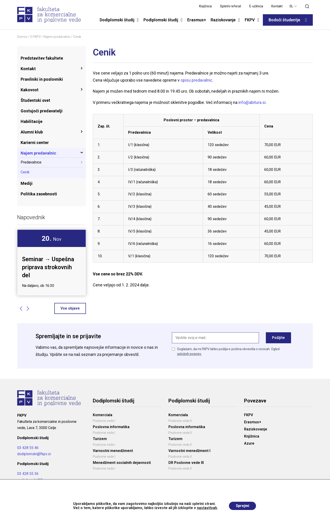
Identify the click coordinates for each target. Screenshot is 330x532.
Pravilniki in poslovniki (42, 79)
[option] (51, 262)
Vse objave (70, 308)
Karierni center (35, 142)
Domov (22, 37)
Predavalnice (31, 162)
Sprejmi (242, 506)
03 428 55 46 (27, 448)
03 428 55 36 (27, 473)
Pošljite (278, 337)
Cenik (25, 172)
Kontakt (28, 68)
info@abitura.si (252, 102)
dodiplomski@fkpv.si (34, 454)
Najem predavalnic (57, 37)
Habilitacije (31, 121)
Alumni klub (32, 132)
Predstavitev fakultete (42, 58)
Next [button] (27, 308)
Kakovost (29, 89)
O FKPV (35, 37)
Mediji (27, 183)
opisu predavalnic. (197, 80)
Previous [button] (20, 308)
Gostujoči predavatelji (42, 110)
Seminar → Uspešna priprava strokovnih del (48, 267)
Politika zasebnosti (39, 193)
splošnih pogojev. (189, 354)
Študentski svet (35, 100)
